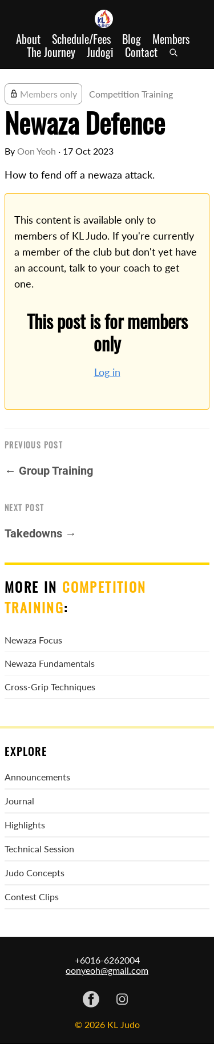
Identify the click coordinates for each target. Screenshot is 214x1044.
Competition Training (131, 93)
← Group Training (49, 471)
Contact (141, 52)
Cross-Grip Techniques (50, 686)
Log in (107, 372)
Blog (131, 39)
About (28, 39)
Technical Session (39, 848)
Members (170, 39)
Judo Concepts (34, 872)
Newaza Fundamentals (50, 663)
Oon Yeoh (36, 150)
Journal (19, 800)
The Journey (51, 52)
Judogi (100, 52)
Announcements (37, 776)
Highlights (25, 824)
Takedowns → (40, 533)
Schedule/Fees (81, 39)
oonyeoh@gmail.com (107, 970)
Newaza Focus (33, 639)
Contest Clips (32, 896)
